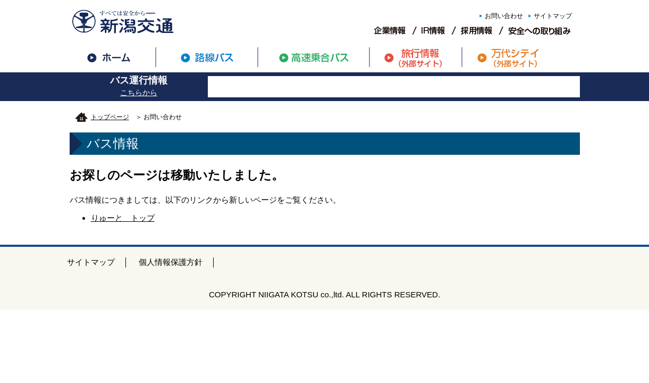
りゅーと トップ (123, 217)
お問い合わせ (504, 16)
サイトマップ (553, 16)
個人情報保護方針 (171, 262)
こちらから (138, 92)
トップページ (110, 117)
